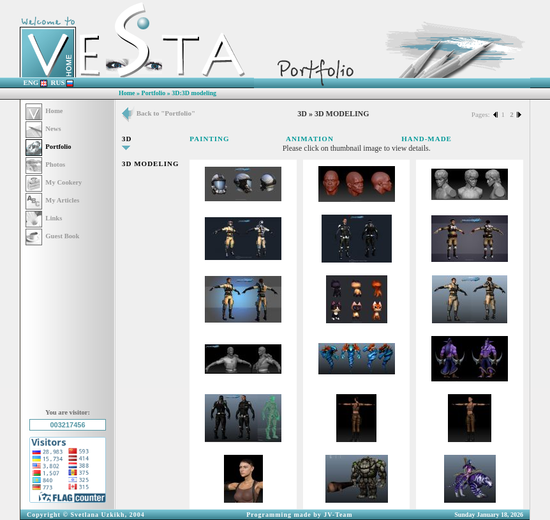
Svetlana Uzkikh (97, 514)
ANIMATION (310, 138)
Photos (45, 164)
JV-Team (337, 514)
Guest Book (52, 236)
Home (127, 92)
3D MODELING (150, 163)
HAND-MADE (426, 138)
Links (44, 218)
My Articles (52, 200)
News (43, 128)
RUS (62, 82)
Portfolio (154, 92)
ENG (36, 82)
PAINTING (209, 138)
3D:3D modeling (194, 92)
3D (126, 138)
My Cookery (54, 182)
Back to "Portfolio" (158, 113)
